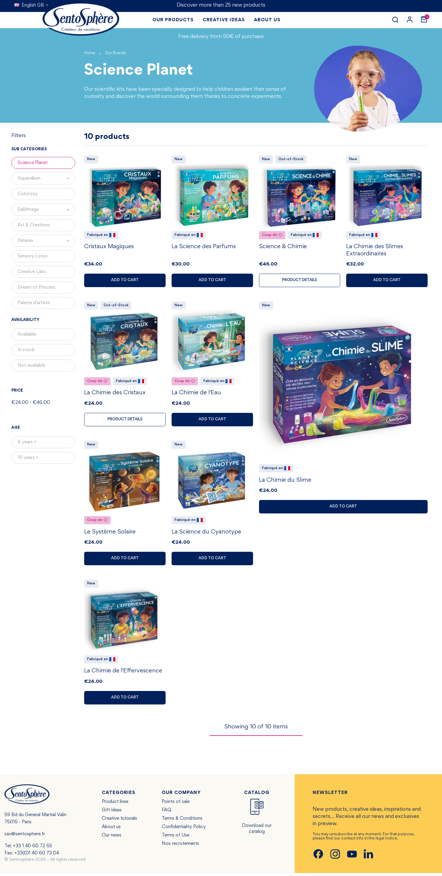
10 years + (28, 458)
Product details (299, 281)
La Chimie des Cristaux (115, 394)
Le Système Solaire (110, 534)
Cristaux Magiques (109, 247)
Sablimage (46, 210)
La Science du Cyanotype (206, 534)
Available (27, 334)
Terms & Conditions (182, 821)
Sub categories (29, 149)
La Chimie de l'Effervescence (123, 674)
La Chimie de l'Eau (196, 394)
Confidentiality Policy (184, 830)
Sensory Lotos (33, 256)
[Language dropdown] (31, 5)
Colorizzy (28, 194)
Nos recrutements (180, 847)
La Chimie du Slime (285, 481)
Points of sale (176, 805)
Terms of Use (175, 838)
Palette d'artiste (34, 303)
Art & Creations (34, 225)
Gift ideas (112, 813)
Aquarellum (46, 178)
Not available (31, 365)
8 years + (27, 442)
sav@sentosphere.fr (24, 837)
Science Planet (33, 163)
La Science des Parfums (204, 247)
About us (111, 830)
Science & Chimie (283, 247)
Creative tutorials (119, 821)
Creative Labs (32, 272)
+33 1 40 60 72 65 (32, 849)
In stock (26, 350)
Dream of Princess (36, 287)
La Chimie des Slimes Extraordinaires (374, 251)
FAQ (166, 813)
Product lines (115, 805)
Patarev (46, 241)
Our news (111, 838)
